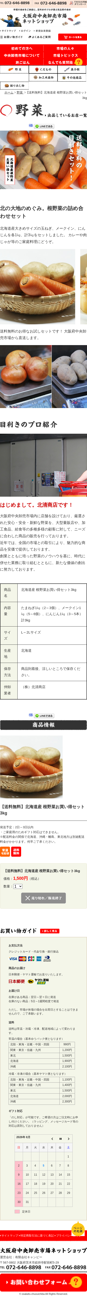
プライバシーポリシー (70, 1235)
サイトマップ (9, 1235)
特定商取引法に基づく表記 (37, 1235)
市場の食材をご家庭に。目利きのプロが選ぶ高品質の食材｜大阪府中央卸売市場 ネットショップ (43, 17)
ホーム (8, 92)
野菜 (20, 92)
